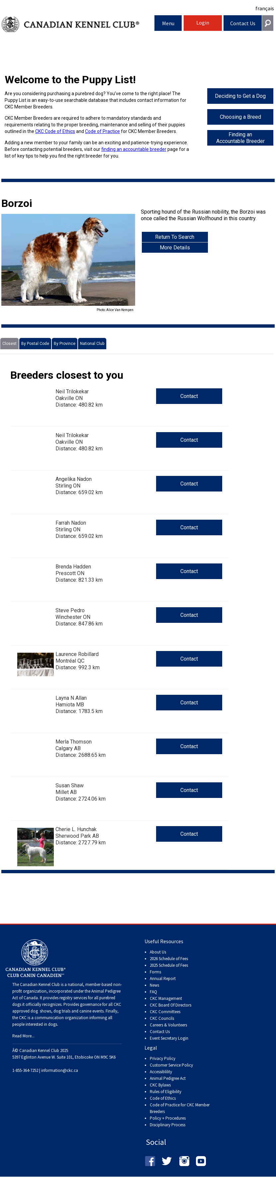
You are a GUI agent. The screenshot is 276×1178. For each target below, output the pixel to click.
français (264, 8)
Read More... (23, 1036)
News (154, 985)
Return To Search (174, 237)
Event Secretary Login (169, 1038)
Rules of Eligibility (165, 1091)
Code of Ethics (163, 1098)
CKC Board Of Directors (170, 1005)
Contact (189, 396)
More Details (175, 247)
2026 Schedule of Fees (169, 958)
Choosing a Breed (240, 117)
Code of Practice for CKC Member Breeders (180, 1108)
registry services (72, 998)
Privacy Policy (162, 1058)
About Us (158, 952)
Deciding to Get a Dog (240, 96)
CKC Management (166, 998)
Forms (155, 972)
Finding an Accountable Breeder (240, 137)
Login (202, 22)
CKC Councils (162, 1018)
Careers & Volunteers (168, 1025)
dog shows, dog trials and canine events (67, 1011)
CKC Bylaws (160, 1085)
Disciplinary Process (167, 1125)
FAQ (153, 992)
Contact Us (242, 23)
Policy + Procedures (168, 1118)
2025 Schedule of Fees (169, 965)
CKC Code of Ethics (55, 131)
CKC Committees (165, 1011)
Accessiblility (161, 1072)
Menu (168, 23)
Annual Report (163, 978)
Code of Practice (102, 131)
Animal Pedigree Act (168, 1078)
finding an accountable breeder (133, 149)
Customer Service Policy (171, 1065)
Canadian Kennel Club (78, 24)
